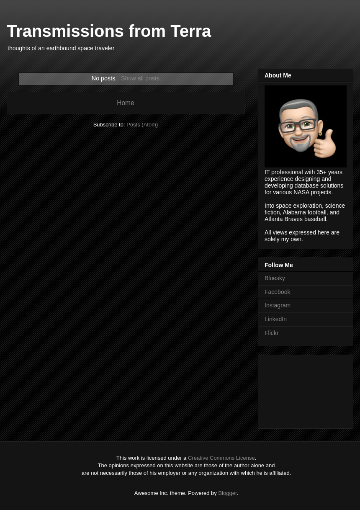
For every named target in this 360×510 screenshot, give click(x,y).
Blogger (227, 493)
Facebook (277, 291)
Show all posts (140, 78)
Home (125, 102)
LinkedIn (276, 319)
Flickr (271, 333)
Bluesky (275, 278)
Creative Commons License (221, 458)
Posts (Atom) (142, 124)
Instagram (278, 305)
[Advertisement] (302, 389)
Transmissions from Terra (109, 31)
